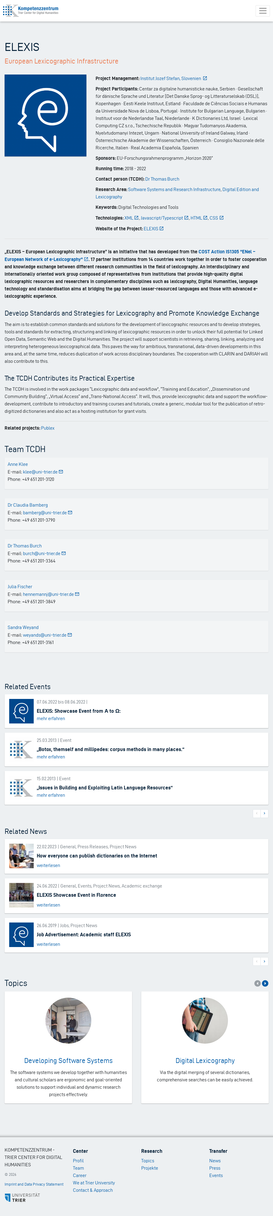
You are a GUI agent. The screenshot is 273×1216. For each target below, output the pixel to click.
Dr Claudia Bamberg (28, 505)
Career (79, 1175)
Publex (48, 428)
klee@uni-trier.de (43, 471)
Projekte (149, 1168)
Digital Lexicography (205, 1060)
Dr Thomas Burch (162, 179)
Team (78, 1168)
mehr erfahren (51, 718)
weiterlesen (48, 865)
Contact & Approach (93, 1190)
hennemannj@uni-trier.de (51, 594)
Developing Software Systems (68, 1060)
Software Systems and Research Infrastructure (174, 189)
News (215, 1160)
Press (214, 1168)
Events (216, 1175)
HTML (199, 218)
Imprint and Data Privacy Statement (34, 1184)
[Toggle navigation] (263, 11)
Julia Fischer (20, 586)
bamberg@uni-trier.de (48, 512)
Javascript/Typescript (165, 218)
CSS (217, 218)
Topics (147, 1160)
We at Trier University (94, 1182)
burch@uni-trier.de (44, 553)
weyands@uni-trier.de (47, 635)
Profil (78, 1160)
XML (131, 218)
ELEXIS (154, 228)
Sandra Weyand (23, 627)
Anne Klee (18, 464)
